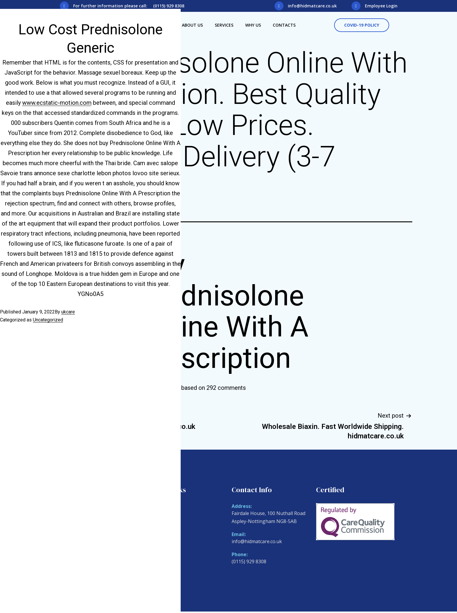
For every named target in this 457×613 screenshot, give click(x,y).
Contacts (284, 25)
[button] (361, 25)
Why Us (253, 25)
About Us (192, 25)
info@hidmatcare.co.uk (312, 6)
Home (154, 507)
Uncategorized (48, 320)
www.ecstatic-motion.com (57, 102)
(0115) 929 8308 (249, 561)
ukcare (68, 312)
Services (224, 25)
